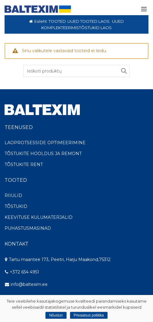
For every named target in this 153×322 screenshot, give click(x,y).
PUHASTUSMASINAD (28, 228)
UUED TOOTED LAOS (88, 21)
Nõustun (56, 315)
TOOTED (57, 21)
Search (123, 71)
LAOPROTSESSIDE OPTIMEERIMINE (45, 142)
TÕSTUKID (16, 206)
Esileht (40, 21)
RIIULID (13, 195)
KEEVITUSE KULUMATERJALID (39, 217)
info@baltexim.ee (29, 284)
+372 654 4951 (22, 272)
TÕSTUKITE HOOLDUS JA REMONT (43, 153)
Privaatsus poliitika (89, 315)
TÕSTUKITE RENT (24, 164)
